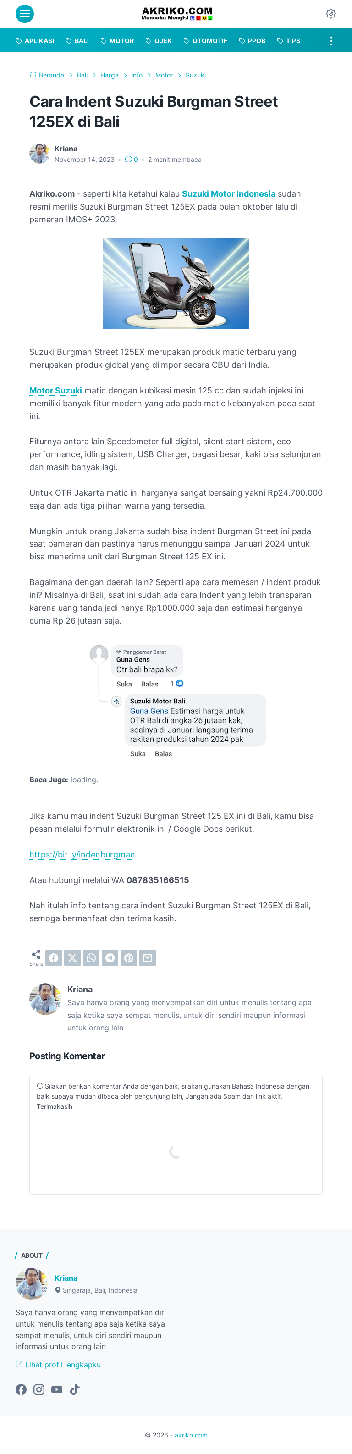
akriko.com (191, 1435)
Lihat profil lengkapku (58, 1364)
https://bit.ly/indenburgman (82, 854)
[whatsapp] (91, 958)
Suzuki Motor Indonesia (228, 194)
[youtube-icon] (56, 1390)
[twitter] (72, 958)
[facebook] (53, 958)
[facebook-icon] (21, 1390)
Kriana (66, 1278)
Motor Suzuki (55, 390)
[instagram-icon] (38, 1390)
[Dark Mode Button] (330, 13)
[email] (147, 958)
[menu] (25, 14)
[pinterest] (129, 958)
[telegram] (110, 958)
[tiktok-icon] (74, 1390)
